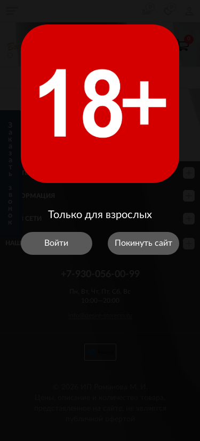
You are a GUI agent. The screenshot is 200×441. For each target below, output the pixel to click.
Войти (56, 243)
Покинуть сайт (143, 243)
